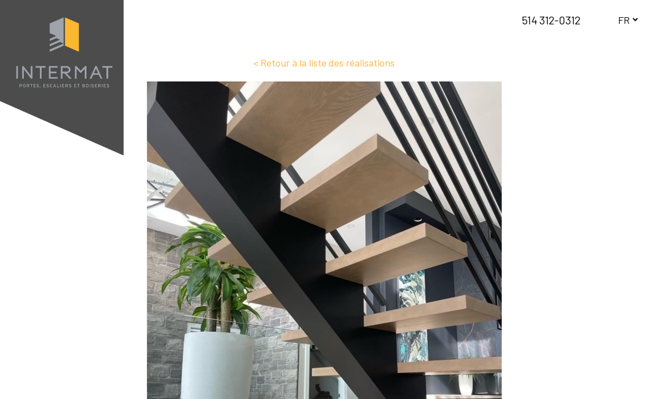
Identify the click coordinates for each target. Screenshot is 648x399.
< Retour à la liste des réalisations (324, 63)
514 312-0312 (551, 20)
